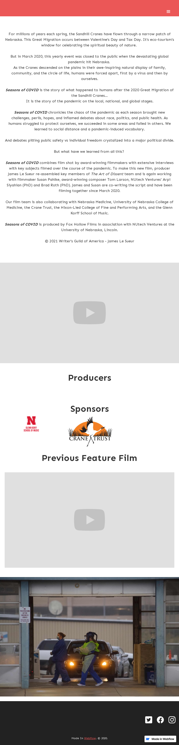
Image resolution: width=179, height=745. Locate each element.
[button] (169, 12)
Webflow (90, 738)
